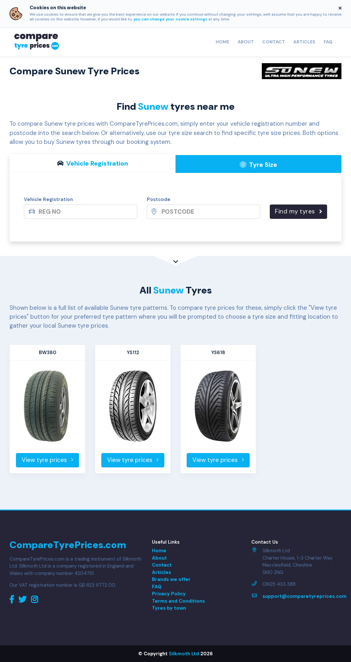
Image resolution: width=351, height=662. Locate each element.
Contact (273, 42)
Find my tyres (298, 211)
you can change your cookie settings (170, 19)
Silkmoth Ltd (184, 654)
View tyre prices (47, 460)
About (246, 42)
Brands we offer (171, 579)
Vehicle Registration (48, 199)
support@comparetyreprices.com (304, 596)
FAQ (328, 42)
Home (222, 42)
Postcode (158, 199)
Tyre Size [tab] (258, 164)
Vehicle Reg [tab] (92, 163)
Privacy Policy (169, 594)
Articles (304, 42)
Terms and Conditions (178, 601)
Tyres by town (169, 608)
